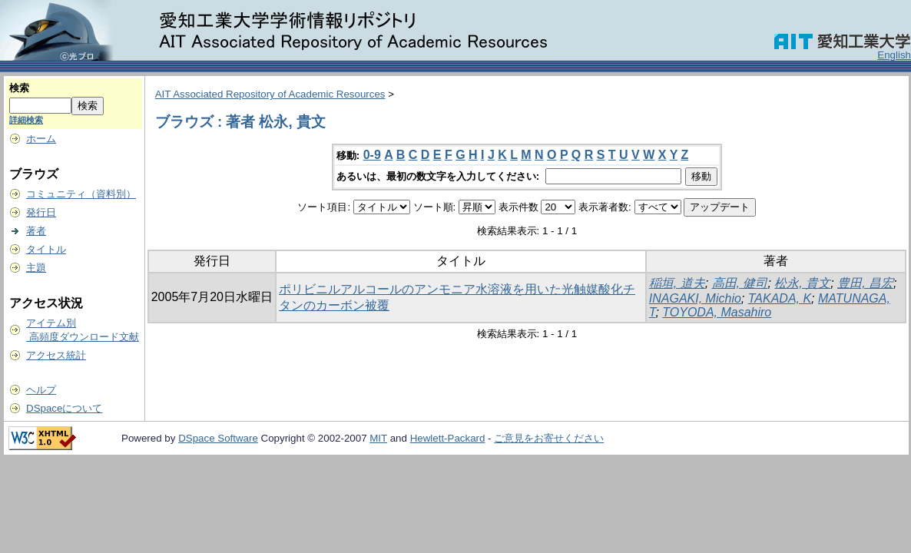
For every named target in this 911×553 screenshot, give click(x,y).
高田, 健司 (740, 283)
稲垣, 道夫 (677, 283)
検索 (19, 88)
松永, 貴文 (802, 283)
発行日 (41, 212)
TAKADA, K (779, 298)
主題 (36, 267)
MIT (378, 438)
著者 (36, 231)
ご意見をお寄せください (549, 438)
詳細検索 (26, 119)
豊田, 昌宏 (865, 283)
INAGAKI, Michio (695, 298)
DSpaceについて (64, 408)
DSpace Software (218, 438)
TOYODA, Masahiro (716, 312)
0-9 (372, 154)
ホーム (41, 138)
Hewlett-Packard (447, 438)
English (894, 55)
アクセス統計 (56, 355)
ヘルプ (41, 390)
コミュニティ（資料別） (81, 194)
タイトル (46, 249)
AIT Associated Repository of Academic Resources (270, 94)
